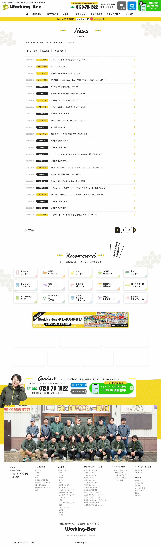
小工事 (61, 510)
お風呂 (37, 473)
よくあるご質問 (140, 488)
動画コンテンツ (140, 491)
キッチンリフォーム (91, 470)
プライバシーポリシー (21, 543)
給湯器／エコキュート (42, 482)
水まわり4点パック (90, 488)
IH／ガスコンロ (40, 485)
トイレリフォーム (90, 475)
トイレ (37, 475)
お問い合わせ (17, 470)
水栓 (36, 490)
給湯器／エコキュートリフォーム (95, 500)
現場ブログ (119, 473)
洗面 (36, 478)
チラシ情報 (59, 50)
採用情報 (138, 495)
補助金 (61, 512)
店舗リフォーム (89, 485)
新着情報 (138, 486)
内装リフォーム (89, 480)
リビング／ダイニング (66, 502)
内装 (60, 500)
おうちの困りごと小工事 (92, 497)
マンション (62, 497)
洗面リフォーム (89, 478)
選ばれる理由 (139, 470)
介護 (60, 473)
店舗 (60, 505)
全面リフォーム (64, 507)
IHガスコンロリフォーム (92, 492)
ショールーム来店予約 (20, 474)
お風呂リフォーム (90, 473)
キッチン (38, 470)
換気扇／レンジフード (42, 488)
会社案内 (138, 481)
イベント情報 (32, 50)
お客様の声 (138, 473)
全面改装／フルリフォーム (93, 505)
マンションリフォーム (91, 482)
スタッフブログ (120, 475)
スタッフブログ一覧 (120, 470)
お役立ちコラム (120, 478)
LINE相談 (15, 477)
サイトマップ (36, 543)
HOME (14, 467)
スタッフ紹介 (139, 483)
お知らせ (46, 50)
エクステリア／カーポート (68, 495)
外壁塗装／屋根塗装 (42, 480)
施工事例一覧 (62, 470)
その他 (61, 515)
